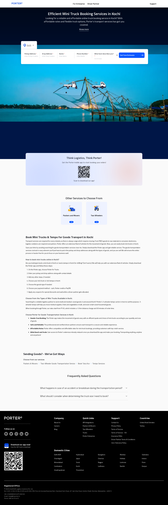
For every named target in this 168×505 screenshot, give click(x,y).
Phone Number (83, 54)
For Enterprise (79, 3)
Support (153, 3)
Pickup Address (30, 54)
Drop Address (47, 54)
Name (62, 54)
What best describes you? (104, 55)
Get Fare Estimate (131, 55)
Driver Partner (93, 3)
